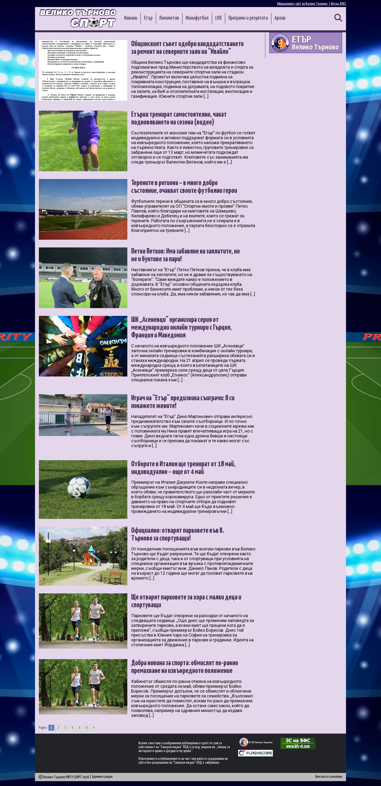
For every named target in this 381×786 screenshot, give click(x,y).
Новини (130, 18)
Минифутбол (197, 18)
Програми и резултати (248, 18)
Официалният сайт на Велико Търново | (304, 4)
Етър (148, 18)
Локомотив (169, 18)
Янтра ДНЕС (338, 4)
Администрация (102, 776)
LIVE (218, 18)
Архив (280, 18)
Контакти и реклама (328, 776)
